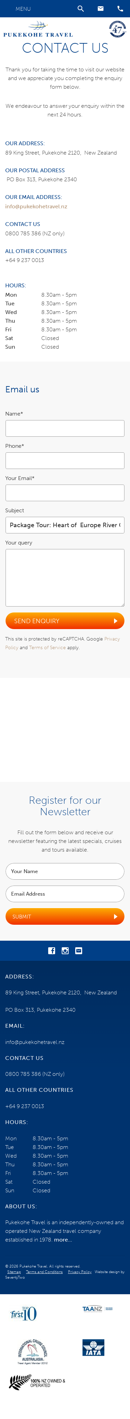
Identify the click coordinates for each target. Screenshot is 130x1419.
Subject (14, 510)
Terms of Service (47, 648)
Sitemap (14, 1272)
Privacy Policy (80, 1272)
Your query (18, 542)
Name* (14, 413)
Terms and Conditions (44, 1272)
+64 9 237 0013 (24, 260)
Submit (21, 917)
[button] (101, 9)
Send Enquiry (36, 621)
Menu (23, 9)
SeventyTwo (15, 1277)
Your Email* (20, 478)
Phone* (14, 446)
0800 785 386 (23, 233)
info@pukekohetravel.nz (36, 206)
